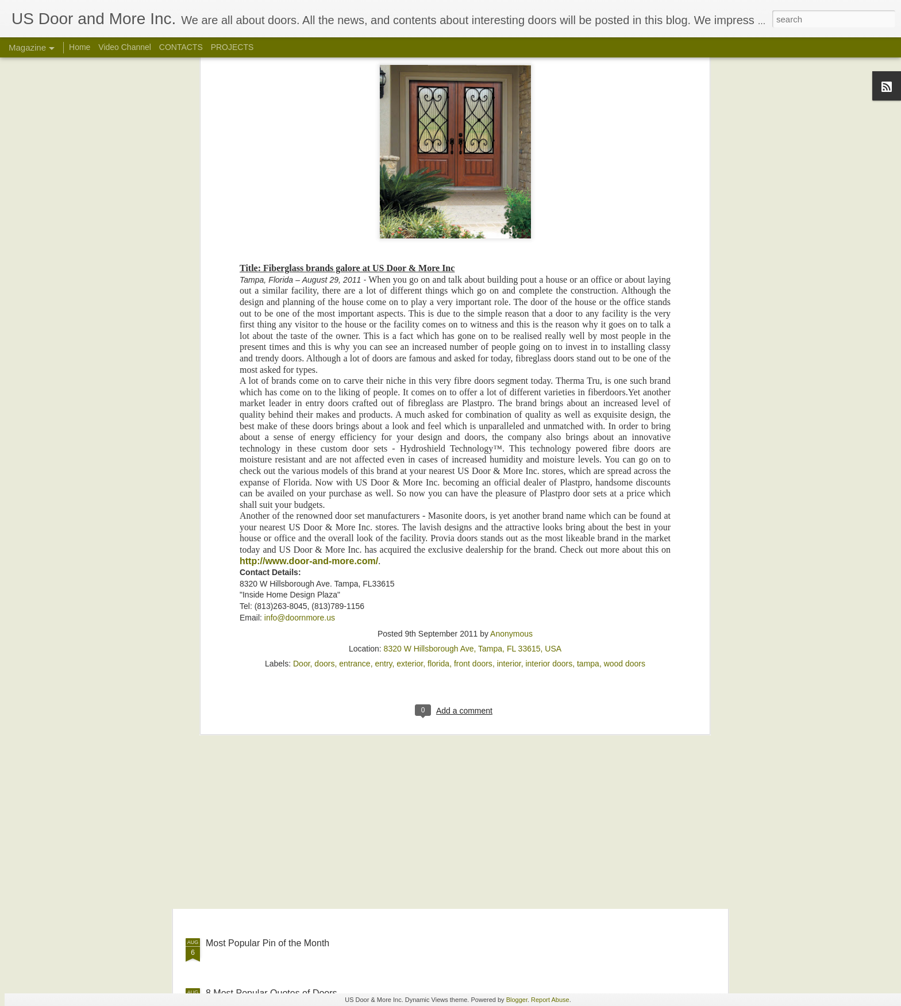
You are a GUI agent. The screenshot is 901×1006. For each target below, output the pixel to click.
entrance (354, 475)
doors (324, 475)
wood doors (624, 475)
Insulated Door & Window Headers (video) (421, 813)
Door (301, 475)
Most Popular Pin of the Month (267, 943)
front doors (473, 475)
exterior (409, 475)
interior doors (548, 475)
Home (79, 47)
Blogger (516, 999)
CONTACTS (181, 47)
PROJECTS (232, 47)
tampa (588, 475)
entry (383, 475)
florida (438, 475)
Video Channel (124, 47)
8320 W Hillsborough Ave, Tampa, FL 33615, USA (472, 460)
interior (509, 475)
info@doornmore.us (299, 428)
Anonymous (511, 445)
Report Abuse (550, 999)
